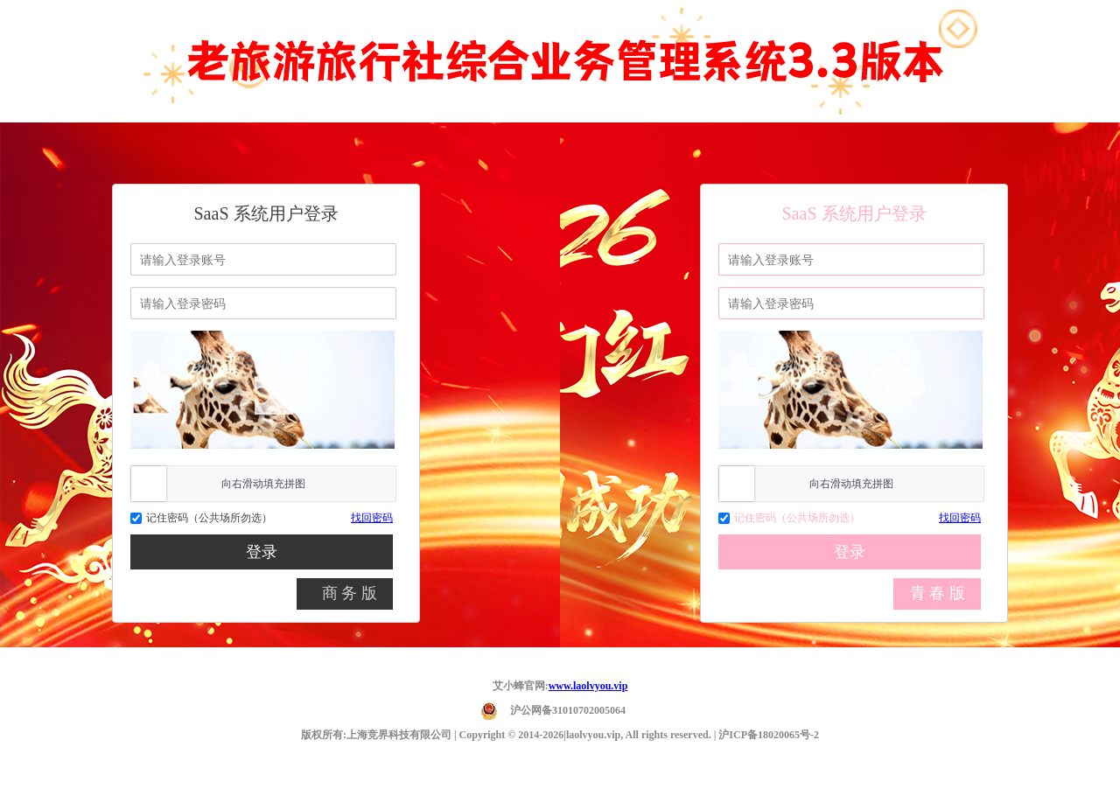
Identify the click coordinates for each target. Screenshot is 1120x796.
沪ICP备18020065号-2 (768, 735)
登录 (261, 552)
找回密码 (372, 518)
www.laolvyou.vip (588, 686)
